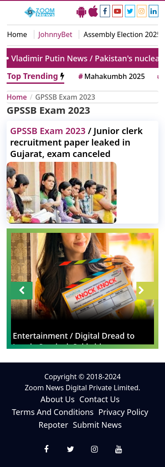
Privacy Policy (123, 412)
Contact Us (99, 399)
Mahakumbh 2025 (111, 76)
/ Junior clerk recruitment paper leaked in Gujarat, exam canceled (76, 142)
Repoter (53, 424)
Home (17, 34)
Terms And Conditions (53, 412)
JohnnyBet (55, 34)
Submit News (97, 424)
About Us (57, 399)
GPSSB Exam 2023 (65, 97)
